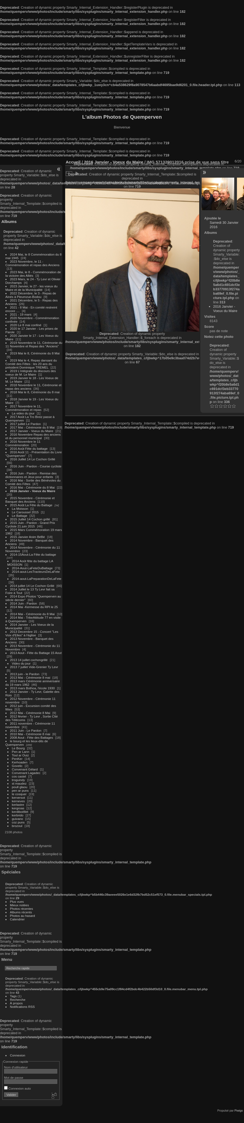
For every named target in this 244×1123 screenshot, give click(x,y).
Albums (9, 221)
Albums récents (21, 912)
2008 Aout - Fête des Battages (31, 737)
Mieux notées (19, 905)
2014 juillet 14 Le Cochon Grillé (32, 585)
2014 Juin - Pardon (23, 603)
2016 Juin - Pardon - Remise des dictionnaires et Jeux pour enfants (31, 475)
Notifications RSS (22, 1006)
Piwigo (239, 1110)
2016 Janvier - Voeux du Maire (32, 491)
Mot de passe (13, 1077)
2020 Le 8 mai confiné (26, 325)
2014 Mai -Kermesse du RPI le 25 (34, 607)
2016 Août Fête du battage (29, 448)
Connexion (17, 1055)
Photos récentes (21, 908)
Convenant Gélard (25, 769)
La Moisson (20, 508)
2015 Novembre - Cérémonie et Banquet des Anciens (30, 499)
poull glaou (19, 787)
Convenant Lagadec (26, 773)
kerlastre (18, 804)
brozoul (17, 826)
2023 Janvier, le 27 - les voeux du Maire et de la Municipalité (31, 287)
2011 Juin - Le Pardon (26, 730)
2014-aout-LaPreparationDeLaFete (37, 578)
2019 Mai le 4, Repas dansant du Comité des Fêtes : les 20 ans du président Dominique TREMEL (31, 363)
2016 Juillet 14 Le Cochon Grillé (32, 459)
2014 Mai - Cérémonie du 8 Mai (32, 614)
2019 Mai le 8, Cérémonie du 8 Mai (35, 353)
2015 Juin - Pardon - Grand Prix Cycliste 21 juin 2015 (30, 524)
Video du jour (21, 663)
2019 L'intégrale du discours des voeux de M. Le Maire (30, 372)
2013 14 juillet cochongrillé (29, 660)
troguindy (18, 780)
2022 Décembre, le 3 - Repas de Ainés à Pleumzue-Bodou (30, 294)
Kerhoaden (20, 762)
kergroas (18, 808)
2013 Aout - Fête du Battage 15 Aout (36, 653)
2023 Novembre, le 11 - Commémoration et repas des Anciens (32, 263)
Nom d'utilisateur (16, 1067)
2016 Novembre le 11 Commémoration (22, 443)
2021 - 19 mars (20, 314)
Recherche (18, 999)
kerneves (18, 801)
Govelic (17, 765)
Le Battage (19, 515)
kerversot (18, 797)
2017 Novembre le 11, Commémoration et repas (23, 407)
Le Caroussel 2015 (25, 512)
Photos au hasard (22, 915)
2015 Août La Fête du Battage (31, 505)
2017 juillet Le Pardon (25, 424)
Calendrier (17, 919)
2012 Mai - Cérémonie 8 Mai (30, 713)
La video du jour (23, 413)
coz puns (18, 822)
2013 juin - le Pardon (25, 674)
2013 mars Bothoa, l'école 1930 (32, 688)
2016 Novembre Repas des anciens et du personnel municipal (33, 436)
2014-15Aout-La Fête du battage (33, 554)
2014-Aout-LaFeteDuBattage (32, 568)
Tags (13, 996)
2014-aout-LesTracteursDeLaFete (36, 571)
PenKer (17, 758)
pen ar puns (20, 790)
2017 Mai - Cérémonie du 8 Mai (32, 427)
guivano (17, 818)
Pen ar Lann (20, 751)
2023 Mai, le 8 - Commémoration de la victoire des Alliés (33, 273)
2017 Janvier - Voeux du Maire (31, 431)
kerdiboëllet (20, 811)
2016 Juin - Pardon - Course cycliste (36, 466)
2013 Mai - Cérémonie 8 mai (30, 677)
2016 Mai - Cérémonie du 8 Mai (32, 487)
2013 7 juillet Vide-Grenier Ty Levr (34, 667)
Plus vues (17, 901)
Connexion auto (17, 1088)
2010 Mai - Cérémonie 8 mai (30, 734)
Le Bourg (18, 748)
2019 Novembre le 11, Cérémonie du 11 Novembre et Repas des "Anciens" (33, 344)
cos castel (19, 776)
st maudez (19, 783)
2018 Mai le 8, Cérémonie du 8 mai (35, 392)
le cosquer (19, 794)
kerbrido (18, 815)
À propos (16, 1003)
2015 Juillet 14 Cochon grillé (30, 519)
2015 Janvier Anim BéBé (27, 537)
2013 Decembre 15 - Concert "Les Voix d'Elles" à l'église (31, 633)
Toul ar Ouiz (20, 755)
